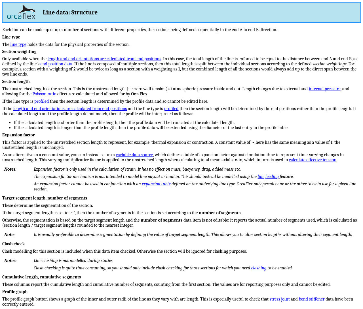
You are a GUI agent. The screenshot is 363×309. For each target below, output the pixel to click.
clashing (259, 268)
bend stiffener (311, 299)
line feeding (268, 176)
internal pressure (325, 88)
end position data (56, 63)
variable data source (134, 154)
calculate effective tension (313, 159)
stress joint (280, 299)
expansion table (156, 183)
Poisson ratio (44, 93)
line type (18, 44)
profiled (41, 101)
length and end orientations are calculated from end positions (104, 58)
